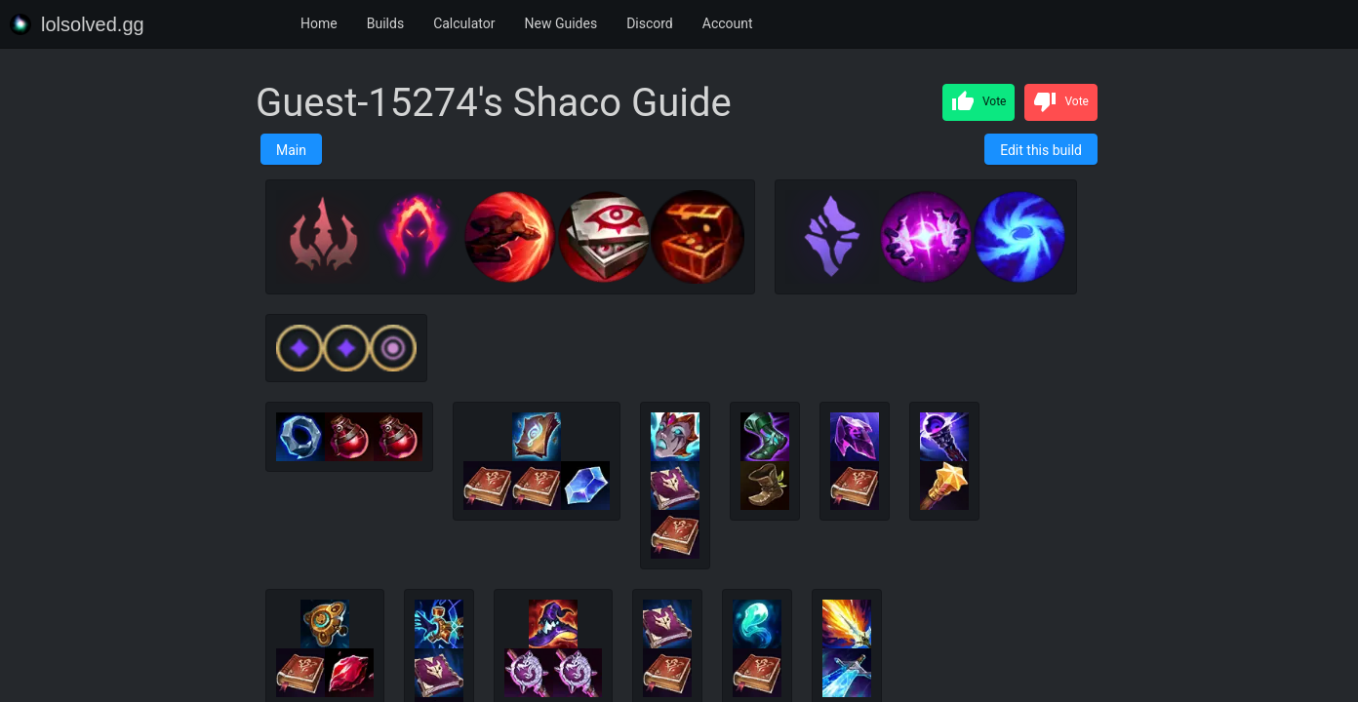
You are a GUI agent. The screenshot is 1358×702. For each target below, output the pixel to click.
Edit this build (1041, 150)
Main (291, 150)
